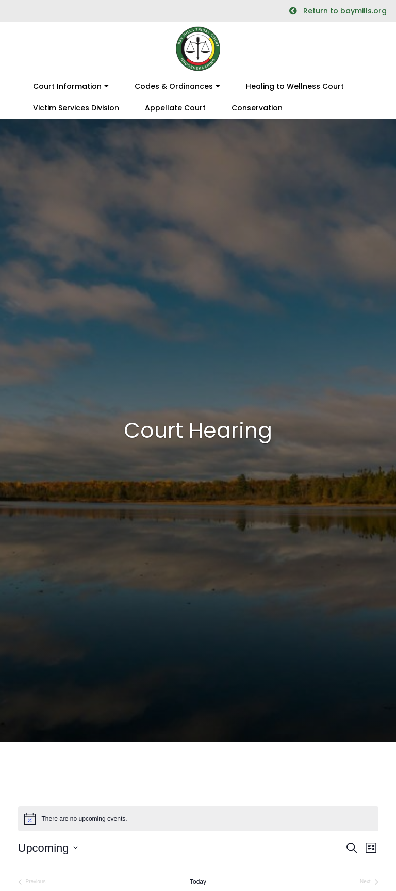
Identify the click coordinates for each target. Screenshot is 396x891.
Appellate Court (175, 108)
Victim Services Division (76, 108)
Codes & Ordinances (174, 86)
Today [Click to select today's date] (198, 881)
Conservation (257, 108)
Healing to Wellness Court (295, 86)
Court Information (67, 86)
